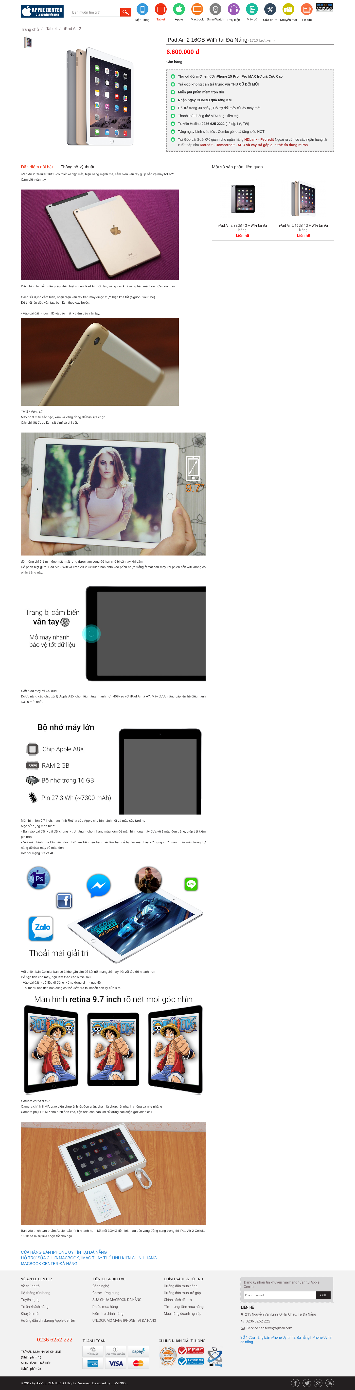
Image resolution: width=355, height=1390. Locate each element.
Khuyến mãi (288, 20)
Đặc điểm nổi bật (37, 167)
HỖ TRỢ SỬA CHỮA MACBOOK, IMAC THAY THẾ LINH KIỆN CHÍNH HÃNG (89, 1258)
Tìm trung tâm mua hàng (184, 1306)
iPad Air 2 (72, 29)
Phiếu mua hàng (105, 1306)
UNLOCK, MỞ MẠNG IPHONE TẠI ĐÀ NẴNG (124, 1320)
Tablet (161, 19)
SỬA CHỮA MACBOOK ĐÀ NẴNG (116, 1300)
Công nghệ (100, 1286)
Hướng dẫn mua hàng (180, 1286)
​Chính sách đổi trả (178, 1300)
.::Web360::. (119, 1383)
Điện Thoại (142, 20)
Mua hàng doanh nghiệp (182, 1313)
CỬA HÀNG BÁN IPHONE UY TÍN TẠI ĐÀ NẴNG (64, 1252)
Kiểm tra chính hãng (108, 1313)
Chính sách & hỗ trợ (183, 1279)
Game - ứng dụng (105, 1293)
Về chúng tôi (30, 1286)
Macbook (197, 19)
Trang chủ (30, 29)
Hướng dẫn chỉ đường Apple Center (48, 1320)
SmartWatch (215, 19)
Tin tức (307, 20)
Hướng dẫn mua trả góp (182, 1293)
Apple (179, 19)
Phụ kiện (233, 20)
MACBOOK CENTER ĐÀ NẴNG (49, 1264)
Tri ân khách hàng (35, 1306)
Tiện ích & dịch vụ (108, 1279)
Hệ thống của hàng (35, 1293)
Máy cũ (252, 19)
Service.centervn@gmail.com (269, 1328)
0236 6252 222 (54, 1339)
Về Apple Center (36, 1279)
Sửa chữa (270, 20)
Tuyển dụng (30, 1300)
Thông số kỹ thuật (77, 167)
